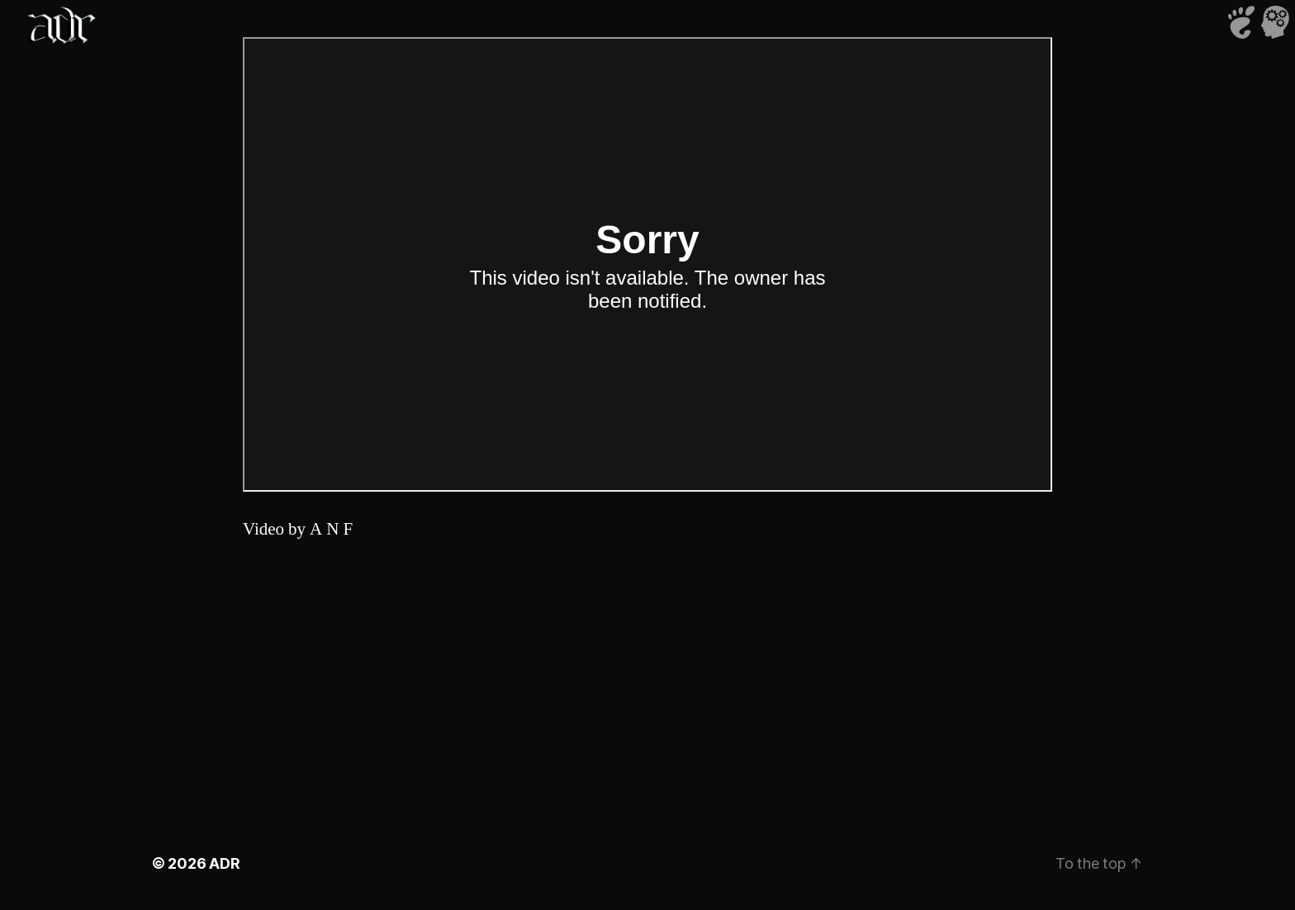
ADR (224, 863)
